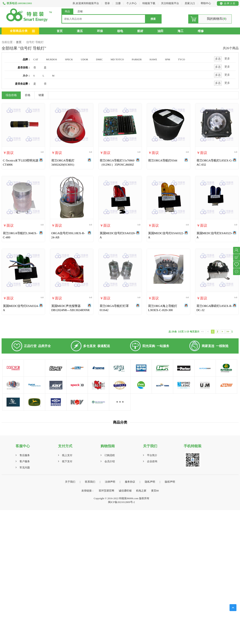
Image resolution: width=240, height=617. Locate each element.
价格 (27, 95)
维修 (201, 31)
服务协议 (130, 481)
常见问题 (25, 467)
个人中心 (131, 3)
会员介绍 (109, 461)
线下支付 (67, 461)
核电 (120, 31)
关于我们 (70, 481)
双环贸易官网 (106, 490)
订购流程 (109, 455)
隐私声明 (150, 481)
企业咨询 (152, 461)
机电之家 (141, 490)
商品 (67, 11)
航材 (140, 31)
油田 (160, 31)
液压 (80, 31)
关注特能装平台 (170, 3)
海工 (181, 31)
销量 (41, 95)
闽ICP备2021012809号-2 (121, 502)
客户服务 (25, 461)
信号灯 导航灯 (35, 42)
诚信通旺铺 (125, 490)
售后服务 (25, 455)
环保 (100, 31)
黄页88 (155, 490)
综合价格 (11, 95)
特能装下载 (149, 3)
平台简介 (152, 455)
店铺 (80, 11)
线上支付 (67, 455)
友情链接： (87, 490)
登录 (107, 3)
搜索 (153, 18)
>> (228, 331)
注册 (118, 3)
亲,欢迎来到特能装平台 (85, 3)
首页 (60, 31)
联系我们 (90, 481)
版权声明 (170, 481)
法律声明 (110, 481)
